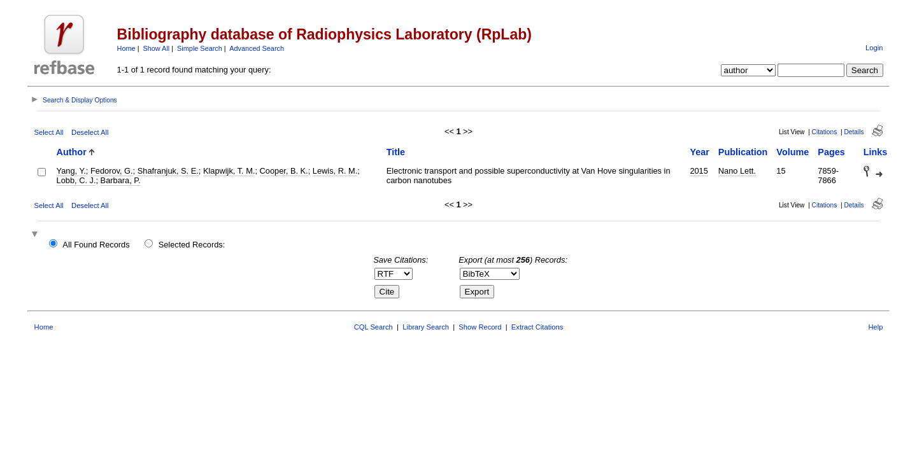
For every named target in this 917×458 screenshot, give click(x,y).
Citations (824, 131)
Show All (156, 48)
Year (699, 152)
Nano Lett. (737, 171)
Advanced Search (256, 48)
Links (876, 152)
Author (72, 152)
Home (126, 48)
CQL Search (373, 327)
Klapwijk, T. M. (229, 171)
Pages (831, 152)
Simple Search (199, 48)
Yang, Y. (71, 171)
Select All (49, 132)
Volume (792, 152)
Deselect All (89, 132)
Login (874, 48)
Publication (743, 152)
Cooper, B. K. (284, 171)
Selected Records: (192, 244)
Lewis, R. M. (335, 171)
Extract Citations (537, 327)
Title (396, 152)
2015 (698, 171)
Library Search (425, 327)
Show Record (479, 327)
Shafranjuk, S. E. (168, 171)
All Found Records (95, 244)
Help (875, 327)
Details (854, 131)
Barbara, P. (121, 180)
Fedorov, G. (111, 171)
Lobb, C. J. (76, 180)
